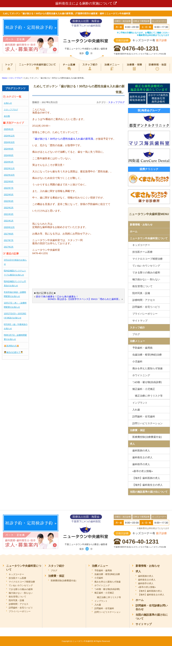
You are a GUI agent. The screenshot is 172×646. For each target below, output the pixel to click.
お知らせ (8, 103)
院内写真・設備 (141, 293)
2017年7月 (8, 240)
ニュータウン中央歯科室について (37, 70)
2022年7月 (8, 188)
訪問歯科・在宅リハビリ (146, 306)
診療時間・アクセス (143, 300)
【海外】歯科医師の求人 (146, 478)
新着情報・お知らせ (141, 224)
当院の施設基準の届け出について (149, 491)
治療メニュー (112, 70)
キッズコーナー (141, 245)
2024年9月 (8, 149)
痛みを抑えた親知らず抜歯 (147, 368)
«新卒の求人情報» (142, 471)
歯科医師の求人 (141, 450)
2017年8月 (8, 234)
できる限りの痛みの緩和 (146, 272)
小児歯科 (137, 361)
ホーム (8, 70)
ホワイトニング (141, 375)
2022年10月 (9, 175)
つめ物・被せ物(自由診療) (147, 382)
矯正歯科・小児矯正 (143, 389)
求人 (132, 443)
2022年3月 (8, 201)
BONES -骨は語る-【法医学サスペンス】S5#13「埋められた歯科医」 (84, 299)
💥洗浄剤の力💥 (11, 346)
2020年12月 (9, 227)
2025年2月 (8, 129)
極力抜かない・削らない (146, 279)
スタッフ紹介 (90, 70)
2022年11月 (9, 168)
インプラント (139, 402)
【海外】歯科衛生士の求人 (147, 484)
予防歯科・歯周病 (142, 347)
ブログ (136, 334)
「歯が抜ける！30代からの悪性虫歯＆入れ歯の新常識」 (64, 138)
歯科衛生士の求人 (142, 457)
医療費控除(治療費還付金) (147, 436)
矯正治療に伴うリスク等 (109, 597)
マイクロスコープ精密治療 (147, 258)
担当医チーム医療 (142, 251)
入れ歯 (136, 409)
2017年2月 (8, 247)
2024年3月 (8, 162)
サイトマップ (139, 320)
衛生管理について (142, 286)
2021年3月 (8, 214)
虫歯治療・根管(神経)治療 (147, 354)
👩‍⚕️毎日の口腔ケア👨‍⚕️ (13, 352)
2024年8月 (8, 155)
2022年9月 (8, 181)
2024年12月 (9, 136)
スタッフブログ (11, 109)
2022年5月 (8, 194)
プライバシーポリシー (145, 313)
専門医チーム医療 (69, 70)
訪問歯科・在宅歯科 (143, 416)
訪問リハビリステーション (147, 423)
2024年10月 (9, 142)
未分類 (7, 116)
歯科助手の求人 (141, 464)
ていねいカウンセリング (146, 265)
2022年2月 (8, 208)
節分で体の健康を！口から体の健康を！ (57, 296)
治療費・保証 (134, 70)
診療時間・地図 (157, 70)
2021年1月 (8, 221)
